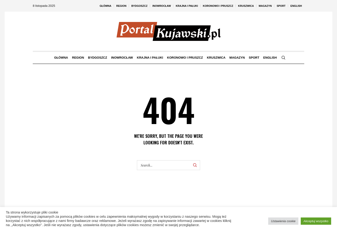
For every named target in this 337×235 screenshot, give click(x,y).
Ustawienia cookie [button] (283, 221)
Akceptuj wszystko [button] (316, 221)
